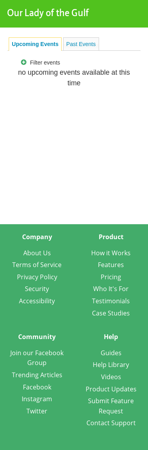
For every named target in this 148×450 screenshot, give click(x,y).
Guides (111, 353)
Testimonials (111, 301)
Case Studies (111, 313)
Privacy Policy (37, 277)
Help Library (111, 364)
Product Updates (111, 389)
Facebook (37, 387)
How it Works (111, 253)
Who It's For (111, 288)
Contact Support (111, 423)
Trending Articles (37, 375)
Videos (111, 377)
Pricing (111, 277)
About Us (37, 253)
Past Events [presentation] (81, 44)
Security (37, 288)
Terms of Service (37, 264)
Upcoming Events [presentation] (35, 44)
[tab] (35, 44)
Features (111, 264)
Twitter (36, 411)
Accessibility (37, 301)
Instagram (37, 399)
